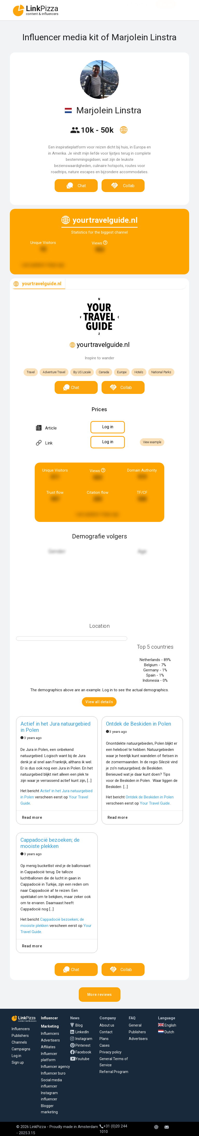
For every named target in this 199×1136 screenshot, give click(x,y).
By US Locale (82, 372)
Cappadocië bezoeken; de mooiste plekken (50, 843)
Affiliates (48, 1047)
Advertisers (50, 1040)
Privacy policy (111, 1052)
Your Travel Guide (155, 803)
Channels (19, 1042)
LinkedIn (82, 1032)
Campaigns (21, 1049)
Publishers (20, 1036)
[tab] (37, 284)
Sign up (18, 1062)
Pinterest (82, 1045)
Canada (104, 372)
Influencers (21, 1029)
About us (107, 1025)
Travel (31, 372)
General (135, 1025)
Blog (79, 1025)
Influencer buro (53, 1073)
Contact (106, 1032)
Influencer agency (55, 1066)
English (167, 1025)
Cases (105, 1045)
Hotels (138, 372)
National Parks (161, 372)
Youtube (82, 1059)
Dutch (166, 1032)
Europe (121, 372)
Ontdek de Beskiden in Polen (138, 724)
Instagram (83, 1039)
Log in (16, 1056)
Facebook (83, 1052)
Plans (104, 1039)
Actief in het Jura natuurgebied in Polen (55, 727)
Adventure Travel (54, 372)
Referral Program (114, 1072)
